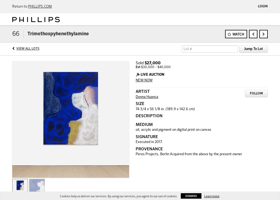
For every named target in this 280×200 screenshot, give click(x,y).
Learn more (211, 196)
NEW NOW (144, 80)
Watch (238, 34)
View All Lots (27, 48)
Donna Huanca (147, 97)
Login (263, 6)
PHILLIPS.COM (40, 6)
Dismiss (191, 196)
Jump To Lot (253, 49)
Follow (256, 93)
